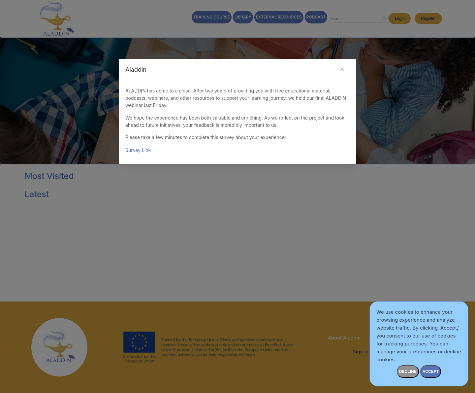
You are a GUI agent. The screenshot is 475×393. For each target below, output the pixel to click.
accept (431, 371)
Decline (408, 371)
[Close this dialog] (342, 70)
